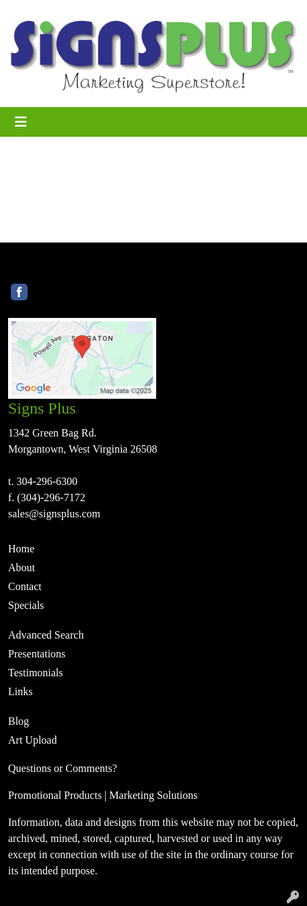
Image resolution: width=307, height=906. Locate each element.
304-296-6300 (46, 481)
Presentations (36, 653)
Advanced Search (45, 635)
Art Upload (32, 740)
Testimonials (35, 672)
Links (20, 691)
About (21, 567)
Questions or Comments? (62, 768)
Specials (26, 605)
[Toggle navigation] (21, 121)
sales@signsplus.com (54, 513)
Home (21, 548)
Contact (25, 586)
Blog (18, 721)
